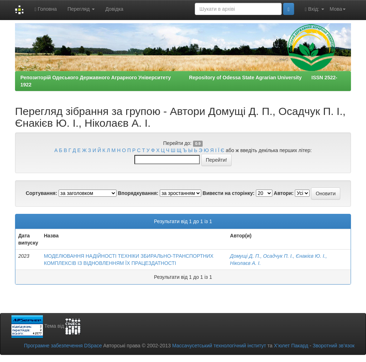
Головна (45, 9)
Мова (338, 9)
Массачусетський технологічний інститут (219, 345)
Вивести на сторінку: (228, 193)
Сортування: (41, 193)
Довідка (114, 9)
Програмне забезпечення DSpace (63, 345)
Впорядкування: (138, 193)
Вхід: (314, 9)
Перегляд (81, 9)
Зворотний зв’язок (334, 345)
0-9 (198, 143)
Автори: (284, 193)
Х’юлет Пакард (291, 345)
